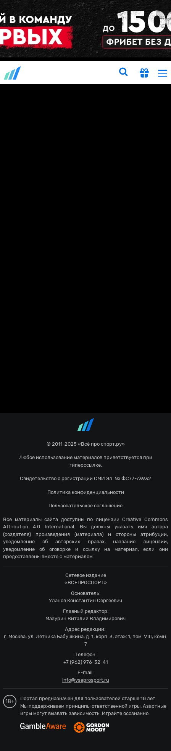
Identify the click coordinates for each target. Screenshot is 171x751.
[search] (123, 72)
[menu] (162, 73)
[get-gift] (144, 73)
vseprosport (13, 73)
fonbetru (85, 375)
